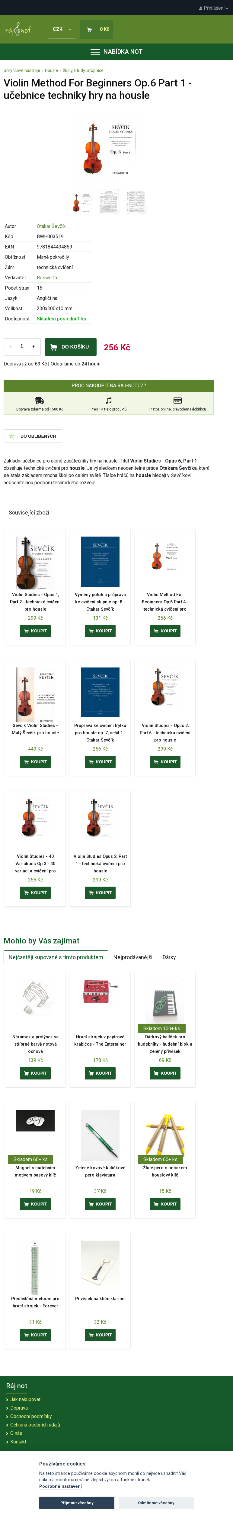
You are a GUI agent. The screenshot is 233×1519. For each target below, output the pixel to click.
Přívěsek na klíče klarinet (100, 1298)
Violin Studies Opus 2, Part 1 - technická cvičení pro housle (100, 864)
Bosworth (47, 278)
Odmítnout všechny (156, 1503)
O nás (16, 1433)
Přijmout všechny (77, 1503)
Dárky (169, 957)
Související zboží (29, 512)
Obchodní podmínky (31, 1416)
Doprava (19, 1408)
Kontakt (18, 1442)
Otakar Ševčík (51, 226)
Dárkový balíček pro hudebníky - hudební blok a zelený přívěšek (165, 1044)
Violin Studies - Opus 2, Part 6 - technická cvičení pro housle (165, 733)
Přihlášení (213, 8)
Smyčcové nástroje (22, 70)
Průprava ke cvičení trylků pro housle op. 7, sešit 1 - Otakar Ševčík (100, 733)
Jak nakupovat (25, 1399)
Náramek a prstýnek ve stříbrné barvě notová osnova (35, 1044)
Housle (51, 70)
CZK (62, 29)
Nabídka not (117, 51)
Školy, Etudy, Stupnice (83, 70)
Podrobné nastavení (60, 1486)
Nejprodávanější (132, 957)
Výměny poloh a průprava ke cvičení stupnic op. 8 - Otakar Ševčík (100, 602)
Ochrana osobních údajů (35, 1425)
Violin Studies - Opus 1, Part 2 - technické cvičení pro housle (35, 602)
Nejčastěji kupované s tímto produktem (56, 957)
